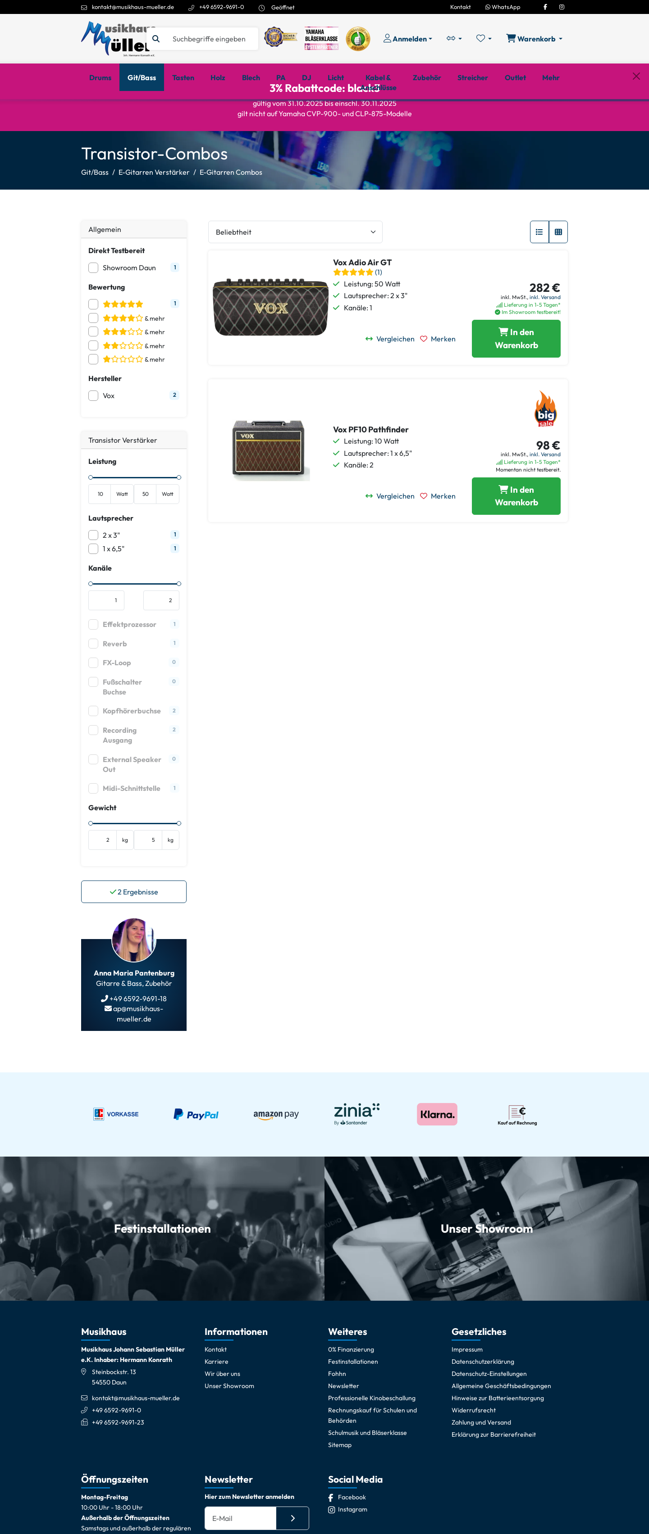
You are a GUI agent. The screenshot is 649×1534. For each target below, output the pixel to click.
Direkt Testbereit (116, 279)
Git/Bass (95, 201)
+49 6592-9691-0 (221, 6)
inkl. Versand (545, 326)
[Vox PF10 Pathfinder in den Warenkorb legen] (516, 526)
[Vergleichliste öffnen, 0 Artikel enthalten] (454, 39)
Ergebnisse (134, 921)
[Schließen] (636, 114)
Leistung (102, 490)
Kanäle (100, 597)
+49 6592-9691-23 (118, 1452)
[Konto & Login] (408, 39)
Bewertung (106, 316)
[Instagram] (561, 6)
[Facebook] (545, 6)
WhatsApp (503, 6)
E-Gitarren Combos (231, 201)
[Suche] (211, 38)
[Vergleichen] (393, 368)
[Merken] (440, 368)
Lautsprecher (110, 547)
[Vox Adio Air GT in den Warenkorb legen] (516, 368)
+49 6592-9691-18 (137, 1028)
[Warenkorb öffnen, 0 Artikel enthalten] (534, 39)
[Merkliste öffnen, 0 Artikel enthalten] (484, 39)
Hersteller (105, 407)
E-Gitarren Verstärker (154, 201)
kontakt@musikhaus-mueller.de (133, 6)
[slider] (90, 506)
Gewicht (102, 836)
